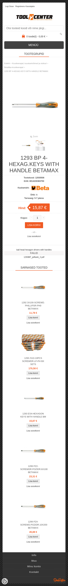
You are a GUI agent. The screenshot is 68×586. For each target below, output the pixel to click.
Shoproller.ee (59, 580)
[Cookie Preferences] (5, 581)
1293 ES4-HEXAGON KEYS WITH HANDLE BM (33, 415)
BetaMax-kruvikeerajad (13, 67)
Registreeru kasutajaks (25, 6)
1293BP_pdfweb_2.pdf (34, 257)
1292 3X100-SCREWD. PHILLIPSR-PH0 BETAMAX (33, 305)
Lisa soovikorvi (34, 236)
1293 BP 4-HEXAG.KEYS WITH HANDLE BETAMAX (26, 71)
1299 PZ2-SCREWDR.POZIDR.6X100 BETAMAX (33, 469)
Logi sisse (9, 6)
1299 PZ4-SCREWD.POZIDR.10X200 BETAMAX (33, 524)
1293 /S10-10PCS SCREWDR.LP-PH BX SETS (33, 361)
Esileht (7, 63)
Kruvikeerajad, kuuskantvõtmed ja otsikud (29, 63)
